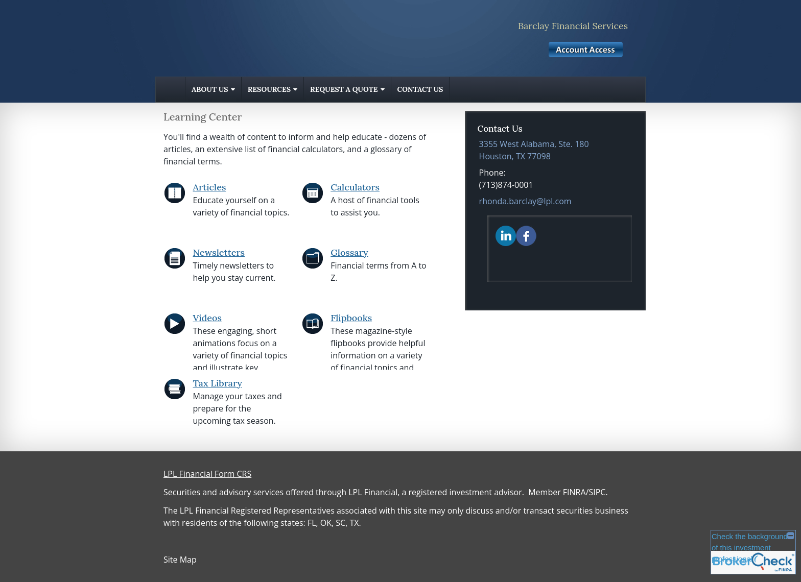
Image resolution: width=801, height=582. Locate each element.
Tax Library (217, 383)
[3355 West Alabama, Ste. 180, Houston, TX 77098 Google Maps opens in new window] (534, 150)
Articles (209, 187)
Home (170, 89)
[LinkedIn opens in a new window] (506, 235)
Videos (207, 318)
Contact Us (420, 89)
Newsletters (219, 252)
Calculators (355, 187)
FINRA (574, 492)
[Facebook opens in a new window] (526, 235)
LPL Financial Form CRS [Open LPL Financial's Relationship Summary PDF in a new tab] (207, 473)
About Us (210, 89)
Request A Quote (344, 89)
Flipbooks (351, 318)
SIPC (596, 492)
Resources (269, 89)
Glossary (349, 252)
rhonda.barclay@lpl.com (525, 201)
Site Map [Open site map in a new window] (180, 559)
